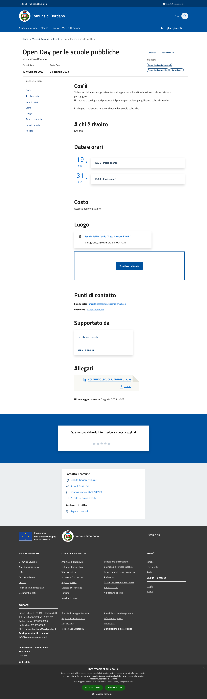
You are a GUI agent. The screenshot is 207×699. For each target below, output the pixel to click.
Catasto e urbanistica (72, 587)
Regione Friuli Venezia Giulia (33, 3)
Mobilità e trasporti (71, 598)
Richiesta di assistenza (73, 628)
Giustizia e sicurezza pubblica (118, 567)
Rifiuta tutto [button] (115, 687)
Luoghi (150, 586)
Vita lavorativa (69, 572)
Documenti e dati (27, 593)
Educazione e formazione (116, 561)
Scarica (125, 386)
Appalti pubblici (69, 582)
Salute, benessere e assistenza (119, 582)
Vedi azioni (168, 52)
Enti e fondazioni (27, 577)
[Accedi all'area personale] (173, 3)
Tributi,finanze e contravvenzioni (120, 572)
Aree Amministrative (29, 567)
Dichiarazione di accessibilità (118, 628)
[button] (103, 694)
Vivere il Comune (41, 39)
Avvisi (150, 572)
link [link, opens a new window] (131, 681)
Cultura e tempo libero (72, 567)
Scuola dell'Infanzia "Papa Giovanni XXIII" (108, 236)
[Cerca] (184, 16)
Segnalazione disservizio (73, 618)
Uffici (21, 572)
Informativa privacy (113, 618)
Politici (22, 582)
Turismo (65, 593)
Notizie (150, 561)
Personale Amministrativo (31, 587)
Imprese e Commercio (72, 577)
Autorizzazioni (111, 587)
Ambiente (109, 577)
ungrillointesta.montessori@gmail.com (107, 304)
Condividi (153, 52)
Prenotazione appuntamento (75, 613)
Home (25, 39)
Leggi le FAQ (68, 623)
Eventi (56, 39)
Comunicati (152, 567)
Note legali (109, 623)
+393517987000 (95, 309)
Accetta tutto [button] (92, 687)
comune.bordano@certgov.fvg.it (40, 629)
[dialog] (103, 682)
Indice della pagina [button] (34, 81)
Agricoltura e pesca (113, 592)
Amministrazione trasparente (118, 613)
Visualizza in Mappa (129, 266)
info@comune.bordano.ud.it (33, 637)
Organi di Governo (28, 561)
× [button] (204, 668)
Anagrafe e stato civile (72, 561)
